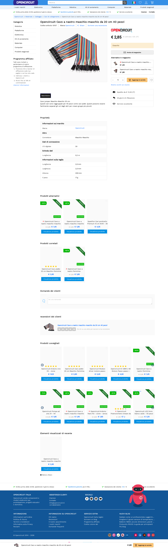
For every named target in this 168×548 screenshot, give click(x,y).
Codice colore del (91, 524)
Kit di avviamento (91, 7)
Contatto (152, 12)
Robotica (73, 7)
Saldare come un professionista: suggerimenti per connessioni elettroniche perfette (137, 517)
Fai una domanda (54, 299)
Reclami (16, 527)
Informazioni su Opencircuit (62, 514)
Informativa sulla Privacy (23, 524)
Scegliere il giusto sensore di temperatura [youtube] (137, 519)
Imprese (144, 12)
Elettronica (38, 7)
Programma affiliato (92, 522)
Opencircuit (76, 128)
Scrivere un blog (90, 519)
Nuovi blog (124, 514)
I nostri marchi (19, 7)
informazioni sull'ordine (22, 517)
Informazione (20, 514)
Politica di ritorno (20, 519)
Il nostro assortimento (57, 522)
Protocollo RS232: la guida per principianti (136, 524)
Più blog (122, 527)
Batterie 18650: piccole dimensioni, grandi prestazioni (137, 522)
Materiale (127, 7)
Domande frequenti (56, 527)
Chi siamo (52, 517)
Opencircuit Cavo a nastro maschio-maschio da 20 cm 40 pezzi (82, 325)
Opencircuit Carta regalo (93, 517)
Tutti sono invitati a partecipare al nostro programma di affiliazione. (23, 64)
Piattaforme (56, 7)
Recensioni (53, 519)
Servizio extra (91, 514)
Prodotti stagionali (147, 7)
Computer (111, 7)
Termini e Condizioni (21, 522)
